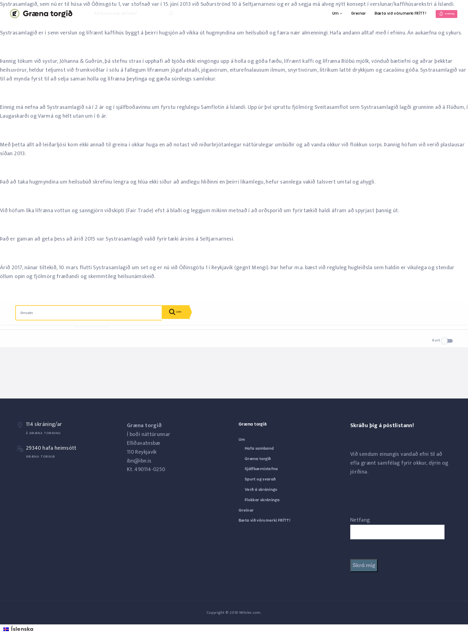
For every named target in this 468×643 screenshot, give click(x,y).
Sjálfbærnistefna (261, 468)
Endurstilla (91, 335)
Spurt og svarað (260, 479)
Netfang (360, 520)
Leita (180, 313)
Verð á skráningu (261, 489)
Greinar (345, 13)
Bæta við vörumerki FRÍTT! (387, 13)
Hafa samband (259, 448)
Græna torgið (258, 458)
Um (322, 13)
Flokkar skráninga (262, 499)
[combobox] (89, 313)
